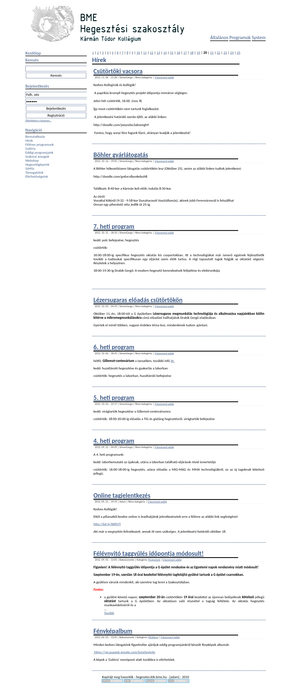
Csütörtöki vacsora (118, 71)
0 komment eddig (164, 77)
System (259, 37)
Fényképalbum (112, 631)
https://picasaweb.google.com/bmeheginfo (124, 652)
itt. (173, 361)
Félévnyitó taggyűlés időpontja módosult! (148, 553)
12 (151, 53)
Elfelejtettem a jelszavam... (38, 120)
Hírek (29, 140)
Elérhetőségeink (36, 176)
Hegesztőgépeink (37, 164)
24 (232, 53)
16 (178, 53)
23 (225, 53)
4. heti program (113, 441)
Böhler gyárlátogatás (120, 154)
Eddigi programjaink (39, 152)
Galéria (30, 148)
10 (138, 53)
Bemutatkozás (35, 136)
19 (198, 53)
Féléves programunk (39, 144)
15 (172, 53)
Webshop (32, 160)
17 (185, 53)
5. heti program (113, 397)
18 (192, 53)
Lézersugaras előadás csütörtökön (138, 300)
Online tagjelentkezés (121, 495)
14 (165, 53)
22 (218, 53)
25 (238, 53)
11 (145, 53)
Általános (219, 37)
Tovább (109, 613)
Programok (240, 37)
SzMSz (29, 168)
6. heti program (113, 347)
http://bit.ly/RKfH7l (107, 524)
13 (158, 53)
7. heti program (113, 226)
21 (212, 53)
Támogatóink (34, 172)
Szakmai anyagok (37, 156)
